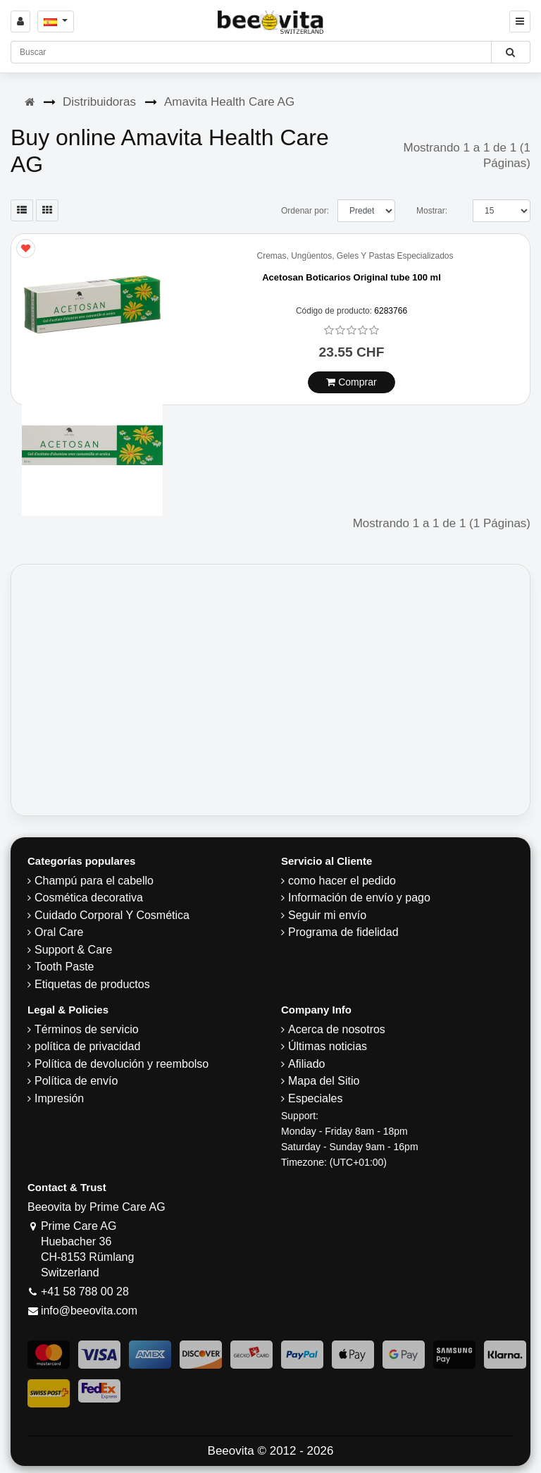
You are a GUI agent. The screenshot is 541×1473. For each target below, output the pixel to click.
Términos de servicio (87, 1029)
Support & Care (73, 950)
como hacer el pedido (342, 881)
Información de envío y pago (359, 898)
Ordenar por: (305, 211)
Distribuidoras (99, 102)
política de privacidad (87, 1046)
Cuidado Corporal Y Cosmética (112, 915)
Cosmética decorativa (89, 898)
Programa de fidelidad (343, 932)
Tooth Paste (64, 967)
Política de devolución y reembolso (122, 1064)
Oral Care (59, 932)
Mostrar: (431, 211)
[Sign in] (20, 21)
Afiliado (306, 1064)
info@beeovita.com (89, 1311)
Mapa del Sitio (323, 1081)
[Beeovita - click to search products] (510, 52)
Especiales (315, 1098)
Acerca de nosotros (336, 1029)
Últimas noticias (327, 1046)
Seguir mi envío (327, 915)
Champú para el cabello (94, 881)
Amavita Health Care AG (229, 102)
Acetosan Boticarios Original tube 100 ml (351, 277)
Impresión (59, 1098)
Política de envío (76, 1081)
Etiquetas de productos (92, 984)
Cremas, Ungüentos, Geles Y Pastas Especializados (354, 256)
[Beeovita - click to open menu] (519, 21)
